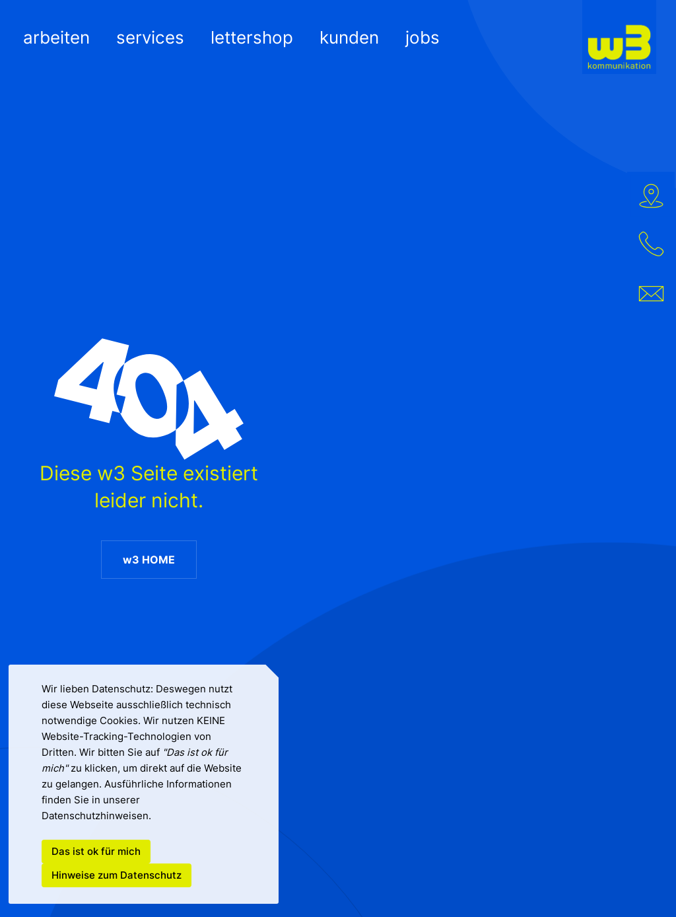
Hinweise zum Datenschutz (116, 875)
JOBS (422, 37)
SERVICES (150, 37)
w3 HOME (148, 559)
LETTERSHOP (252, 37)
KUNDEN (349, 37)
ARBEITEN (56, 37)
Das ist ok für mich (96, 852)
